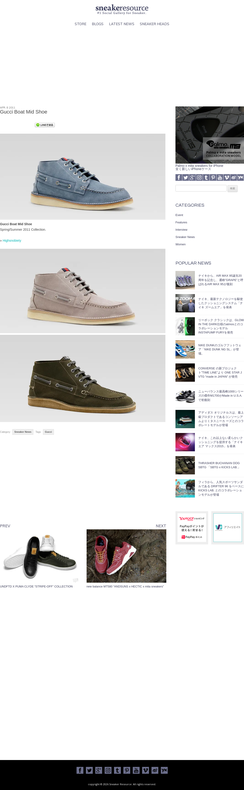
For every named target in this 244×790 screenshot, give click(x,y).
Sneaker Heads (154, 24)
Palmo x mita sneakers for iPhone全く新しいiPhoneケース (209, 166)
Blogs (97, 24)
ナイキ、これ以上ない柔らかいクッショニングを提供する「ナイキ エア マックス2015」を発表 (220, 442)
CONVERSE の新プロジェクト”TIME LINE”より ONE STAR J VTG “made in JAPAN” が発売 (220, 372)
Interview (181, 229)
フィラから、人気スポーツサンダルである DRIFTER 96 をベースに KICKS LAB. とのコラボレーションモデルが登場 (221, 488)
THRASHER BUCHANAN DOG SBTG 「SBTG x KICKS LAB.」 (219, 465)
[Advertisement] (122, 67)
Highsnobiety (12, 240)
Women (180, 244)
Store (80, 24)
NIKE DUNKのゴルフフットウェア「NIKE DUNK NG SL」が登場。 (219, 349)
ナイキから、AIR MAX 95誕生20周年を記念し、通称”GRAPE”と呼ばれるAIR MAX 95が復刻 (220, 280)
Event (179, 215)
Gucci (48, 431)
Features (181, 222)
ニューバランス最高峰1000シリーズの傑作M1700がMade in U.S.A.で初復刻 (221, 395)
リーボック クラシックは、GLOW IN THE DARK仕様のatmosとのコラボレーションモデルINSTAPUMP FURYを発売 (221, 326)
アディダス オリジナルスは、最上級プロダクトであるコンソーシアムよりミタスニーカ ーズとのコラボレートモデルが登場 (221, 419)
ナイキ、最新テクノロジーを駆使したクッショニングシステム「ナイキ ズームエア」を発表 (220, 303)
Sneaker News (23, 431)
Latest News (121, 24)
